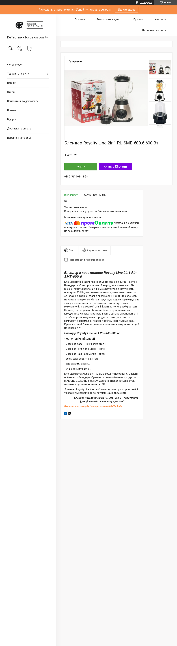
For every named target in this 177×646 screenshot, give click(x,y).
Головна (80, 19)
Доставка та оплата (19, 128)
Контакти (160, 19)
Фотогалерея (15, 64)
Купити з (115, 166)
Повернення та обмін (19, 137)
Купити (81, 166)
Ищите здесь (126, 9)
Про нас (11, 110)
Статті (11, 92)
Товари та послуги (18, 73)
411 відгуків (146, 2)
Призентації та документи (22, 101)
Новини (11, 82)
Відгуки (11, 119)
